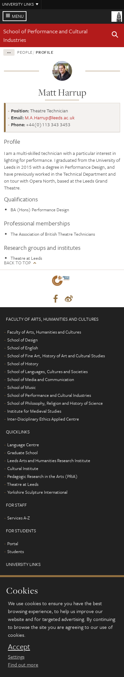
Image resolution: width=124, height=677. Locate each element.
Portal (12, 543)
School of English (22, 347)
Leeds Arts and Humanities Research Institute (48, 460)
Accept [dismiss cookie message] (19, 647)
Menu (18, 16)
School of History (22, 363)
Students (15, 551)
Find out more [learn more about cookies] (23, 664)
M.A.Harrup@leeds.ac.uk (50, 117)
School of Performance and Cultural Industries (49, 395)
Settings (16, 656)
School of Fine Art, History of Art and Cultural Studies (56, 355)
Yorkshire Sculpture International (37, 492)
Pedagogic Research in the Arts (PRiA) (42, 476)
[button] (115, 35)
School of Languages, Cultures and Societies (47, 371)
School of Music (21, 387)
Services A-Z (18, 518)
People (25, 52)
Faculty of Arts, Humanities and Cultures (44, 332)
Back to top (17, 263)
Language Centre (23, 444)
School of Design (22, 340)
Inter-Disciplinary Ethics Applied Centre (43, 419)
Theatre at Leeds (22, 484)
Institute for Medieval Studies (34, 411)
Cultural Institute (22, 468)
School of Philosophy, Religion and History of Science (55, 403)
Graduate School (22, 452)
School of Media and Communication (40, 379)
